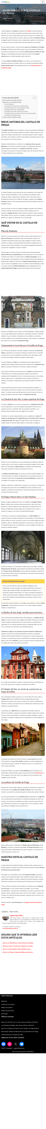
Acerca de (4, 911)
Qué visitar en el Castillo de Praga (12, 102)
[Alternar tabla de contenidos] (34, 97)
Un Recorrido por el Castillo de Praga (12, 1034)
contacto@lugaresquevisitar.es (10, 928)
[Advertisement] (23, 83)
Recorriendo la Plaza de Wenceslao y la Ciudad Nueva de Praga (19, 1031)
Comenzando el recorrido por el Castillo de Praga (16, 106)
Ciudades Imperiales (8, 18)
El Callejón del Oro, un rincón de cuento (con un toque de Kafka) (20, 113)
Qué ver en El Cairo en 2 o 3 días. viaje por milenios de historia (19, 1022)
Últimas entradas (13, 911)
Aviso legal (4, 1013)
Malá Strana (39, 773)
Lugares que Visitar (16, 915)
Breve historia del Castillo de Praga (12, 100)
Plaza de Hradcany (9, 104)
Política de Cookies (6, 1007)
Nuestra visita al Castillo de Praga (12, 117)
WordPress (30, 1051)
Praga (29, 31)
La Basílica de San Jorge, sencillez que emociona (16, 111)
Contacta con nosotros (8, 1004)
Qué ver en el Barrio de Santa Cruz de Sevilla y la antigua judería (20, 1028)
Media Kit (4, 1001)
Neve (13, 1051)
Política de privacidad (7, 1010)
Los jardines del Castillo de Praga (13, 115)
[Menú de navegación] (43, 2)
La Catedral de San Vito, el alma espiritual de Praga (17, 107)
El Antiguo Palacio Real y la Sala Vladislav (14, 109)
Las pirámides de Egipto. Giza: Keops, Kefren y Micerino (17, 1025)
